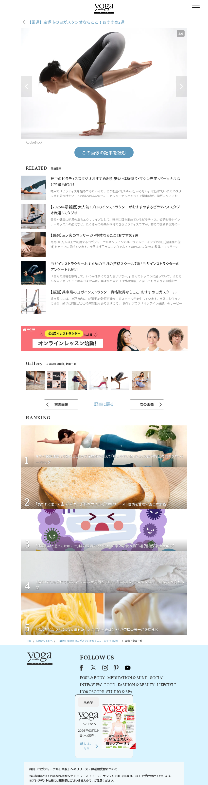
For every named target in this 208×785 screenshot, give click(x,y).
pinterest (89, 667)
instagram (77, 667)
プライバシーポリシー (97, 774)
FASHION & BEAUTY (108, 685)
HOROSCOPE (64, 692)
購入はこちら (161, 704)
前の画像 (61, 404)
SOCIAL (129, 678)
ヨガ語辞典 (178, 774)
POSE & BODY (64, 678)
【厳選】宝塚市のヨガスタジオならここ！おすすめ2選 (78, 22)
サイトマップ (160, 774)
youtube (100, 667)
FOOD (81, 685)
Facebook (55, 667)
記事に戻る (104, 404)
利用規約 (76, 774)
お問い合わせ (28, 774)
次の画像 (147, 404)
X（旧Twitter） (66, 667)
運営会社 (144, 774)
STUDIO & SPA (91, 692)
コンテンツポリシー (124, 774)
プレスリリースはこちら (53, 774)
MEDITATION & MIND (99, 678)
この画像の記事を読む (104, 152)
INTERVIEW (63, 685)
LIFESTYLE (139, 685)
